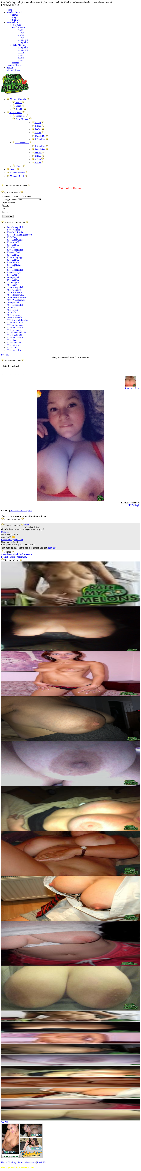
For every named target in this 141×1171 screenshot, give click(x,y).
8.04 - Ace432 (13, 280)
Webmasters (30, 1162)
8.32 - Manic (12, 247)
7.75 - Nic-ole (13, 345)
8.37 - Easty (12, 237)
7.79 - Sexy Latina (15, 322)
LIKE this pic (134, 505)
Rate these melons (12, 360)
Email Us (41, 1162)
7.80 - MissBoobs (14, 315)
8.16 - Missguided (15, 270)
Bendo (27, 524)
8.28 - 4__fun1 (13, 252)
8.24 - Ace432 (13, 260)
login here (51, 548)
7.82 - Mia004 (13, 310)
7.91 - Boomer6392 (15, 295)
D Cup (21, 35)
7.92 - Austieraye (14, 292)
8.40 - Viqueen (13, 230)
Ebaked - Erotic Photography (14, 557)
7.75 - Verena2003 (15, 337)
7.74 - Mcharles (14, 350)
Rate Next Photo (132, 388)
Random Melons (14, 65)
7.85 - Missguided (15, 305)
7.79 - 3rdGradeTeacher (17, 320)
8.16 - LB (11, 267)
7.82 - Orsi (11, 307)
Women (26, 196)
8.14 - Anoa (12, 275)
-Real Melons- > (16, 511)
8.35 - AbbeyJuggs (15, 240)
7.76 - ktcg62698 (14, 335)
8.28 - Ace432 (13, 255)
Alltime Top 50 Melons (14, 222)
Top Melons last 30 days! (15, 185)
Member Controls (14, 12)
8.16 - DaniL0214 (15, 265)
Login (15, 17)
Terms (20, 1162)
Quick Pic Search (12, 192)
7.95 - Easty (12, 285)
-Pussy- (15, 62)
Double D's (23, 40)
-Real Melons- (18, 27)
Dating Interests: (10, 199)
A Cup (21, 30)
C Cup (21, 37)
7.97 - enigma (13, 282)
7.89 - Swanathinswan (16, 297)
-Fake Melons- (18, 45)
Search (10, 67)
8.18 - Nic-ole (13, 262)
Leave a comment (12, 524)
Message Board (13, 70)
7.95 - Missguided (15, 287)
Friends (7, 552)
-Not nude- (17, 25)
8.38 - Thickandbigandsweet (19, 235)
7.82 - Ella (11, 312)
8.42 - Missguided (15, 227)
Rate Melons (12, 22)
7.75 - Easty (12, 340)
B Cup (21, 32)
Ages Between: (9, 202)
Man (14, 196)
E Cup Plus (23, 42)
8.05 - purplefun (14, 277)
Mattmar (5, 532)
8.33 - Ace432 (13, 242)
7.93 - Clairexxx (14, 290)
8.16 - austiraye (13, 272)
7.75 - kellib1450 (14, 342)
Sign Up (16, 20)
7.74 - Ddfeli (12, 347)
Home (9, 10)
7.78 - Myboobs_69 (15, 330)
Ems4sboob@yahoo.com (12, 539)
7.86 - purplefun (14, 302)
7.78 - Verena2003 (15, 327)
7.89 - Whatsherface (16, 300)
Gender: (6, 196)
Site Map (12, 1162)
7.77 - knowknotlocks (16, 332)
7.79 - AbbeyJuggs (15, 325)
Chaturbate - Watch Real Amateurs (16, 554)
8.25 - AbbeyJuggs (15, 257)
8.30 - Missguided (15, 250)
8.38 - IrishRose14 (15, 232)
